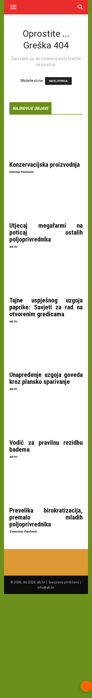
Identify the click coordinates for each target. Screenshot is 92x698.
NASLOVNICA (58, 81)
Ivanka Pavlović (21, 172)
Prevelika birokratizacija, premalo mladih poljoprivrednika (46, 517)
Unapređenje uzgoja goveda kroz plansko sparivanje (46, 378)
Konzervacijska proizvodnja (44, 164)
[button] (13, 7)
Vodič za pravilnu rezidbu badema (46, 446)
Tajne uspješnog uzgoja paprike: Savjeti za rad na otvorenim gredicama (46, 307)
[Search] (80, 7)
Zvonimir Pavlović (23, 531)
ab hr (13, 246)
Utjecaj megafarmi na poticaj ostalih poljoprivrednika (46, 232)
